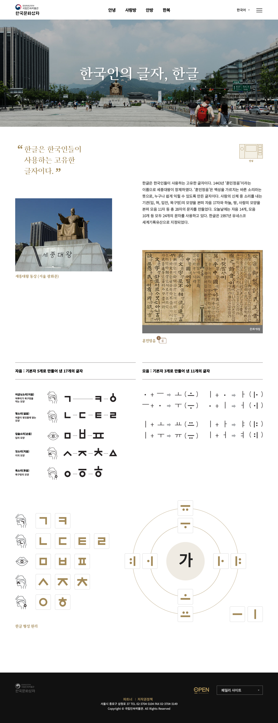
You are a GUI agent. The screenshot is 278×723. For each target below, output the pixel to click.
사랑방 (130, 10)
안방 (149, 10)
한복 (166, 10)
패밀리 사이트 (231, 690)
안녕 (112, 10)
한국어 (241, 10)
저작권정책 (145, 699)
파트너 (127, 699)
